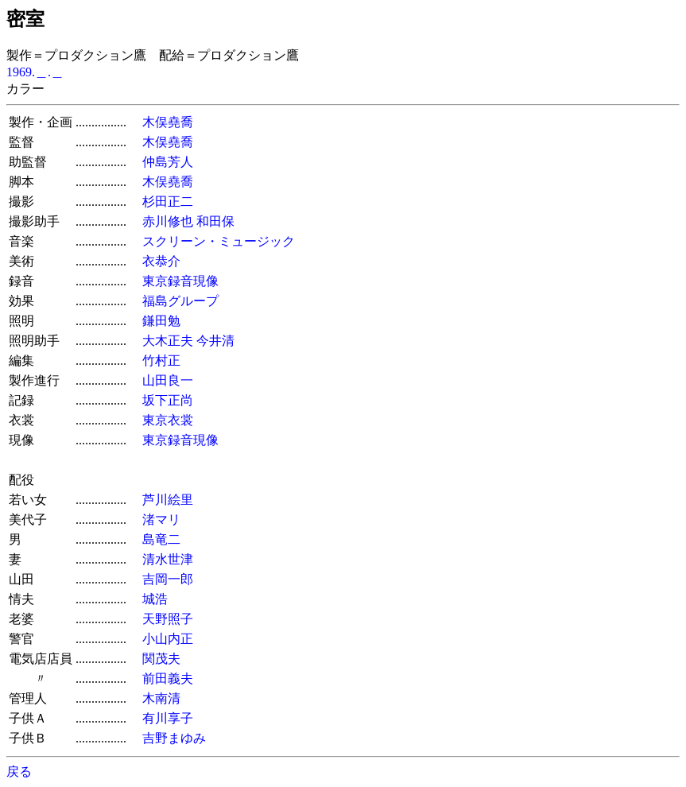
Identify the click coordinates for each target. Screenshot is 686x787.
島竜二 (161, 539)
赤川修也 (167, 221)
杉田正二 (167, 201)
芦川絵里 (167, 499)
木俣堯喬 (167, 122)
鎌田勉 (161, 321)
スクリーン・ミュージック (218, 241)
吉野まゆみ (174, 738)
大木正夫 (167, 340)
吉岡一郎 (167, 579)
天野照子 (167, 619)
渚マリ (161, 519)
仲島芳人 (167, 162)
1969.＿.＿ (35, 72)
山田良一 (167, 380)
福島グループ (180, 301)
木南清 (161, 698)
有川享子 (167, 718)
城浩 (155, 599)
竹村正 (161, 360)
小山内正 (167, 638)
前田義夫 (167, 678)
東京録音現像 (180, 281)
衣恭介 (161, 261)
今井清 (215, 340)
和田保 (215, 221)
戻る (19, 771)
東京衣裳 (167, 420)
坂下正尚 (167, 400)
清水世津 (167, 559)
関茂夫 (161, 658)
